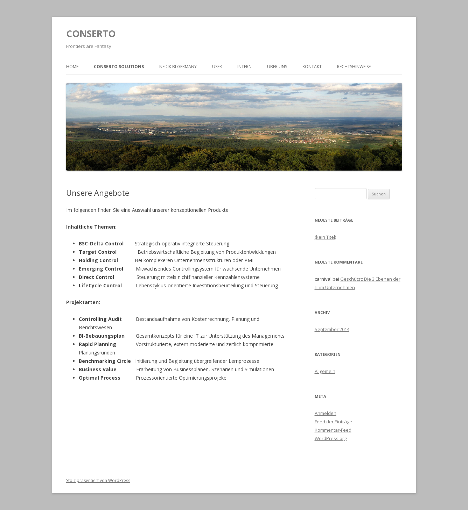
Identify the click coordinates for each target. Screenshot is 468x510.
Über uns (277, 67)
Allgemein (325, 371)
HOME (72, 67)
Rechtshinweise (354, 67)
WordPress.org (331, 438)
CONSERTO (91, 33)
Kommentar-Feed (333, 430)
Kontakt (312, 67)
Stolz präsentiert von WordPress (98, 480)
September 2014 (332, 329)
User (217, 67)
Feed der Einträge (333, 421)
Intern (244, 67)
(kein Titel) (325, 237)
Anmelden (325, 413)
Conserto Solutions (119, 67)
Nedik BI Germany (178, 67)
